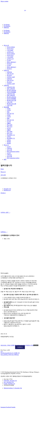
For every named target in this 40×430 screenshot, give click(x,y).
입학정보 (9, 72)
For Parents (7, 24)
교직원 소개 (10, 52)
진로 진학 (9, 102)
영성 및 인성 (10, 113)
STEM (8, 108)
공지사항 (9, 150)
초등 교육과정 (11, 88)
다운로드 (35, 345)
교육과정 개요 (11, 87)
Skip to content (4, 1)
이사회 (9, 60)
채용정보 (6, 27)
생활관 (9, 123)
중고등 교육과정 (11, 90)
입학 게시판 (10, 73)
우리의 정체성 (11, 47)
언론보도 (9, 148)
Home (2, 169)
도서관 (9, 121)
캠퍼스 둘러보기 (11, 62)
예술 (8, 112)
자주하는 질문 (11, 77)
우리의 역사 (10, 48)
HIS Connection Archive (13, 151)
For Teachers (7, 26)
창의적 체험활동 (11, 92)
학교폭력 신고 (11, 135)
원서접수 (9, 75)
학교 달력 (9, 125)
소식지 (9, 146)
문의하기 (9, 63)
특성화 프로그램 (11, 100)
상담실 (9, 136)
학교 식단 (9, 126)
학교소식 (3, 172)
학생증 (9, 141)
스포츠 (9, 110)
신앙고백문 (10, 50)
